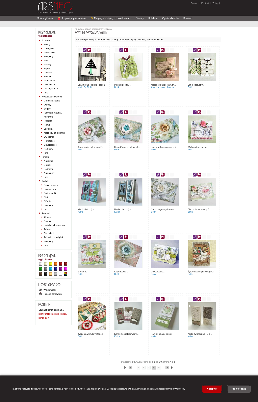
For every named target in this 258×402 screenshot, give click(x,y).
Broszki (47, 60)
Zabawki (48, 229)
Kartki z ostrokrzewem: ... (126, 334)
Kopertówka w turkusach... (127, 147)
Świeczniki (49, 137)
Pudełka (48, 121)
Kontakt (205, 3)
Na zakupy (49, 173)
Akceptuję (212, 389)
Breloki (47, 76)
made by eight (85, 87)
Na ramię (48, 161)
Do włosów (49, 84)
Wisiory (47, 64)
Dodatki (45, 181)
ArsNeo (79, 29)
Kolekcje (152, 18)
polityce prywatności (174, 389)
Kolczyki (48, 44)
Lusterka (48, 129)
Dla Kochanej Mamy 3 (198, 209)
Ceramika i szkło (52, 100)
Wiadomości (47, 290)
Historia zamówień (50, 294)
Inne (46, 92)
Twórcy (140, 18)
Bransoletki (49, 52)
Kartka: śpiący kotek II (161, 334)
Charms (48, 72)
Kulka (80, 212)
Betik (116, 87)
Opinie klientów (170, 18)
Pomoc (194, 3)
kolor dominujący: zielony (98, 29)
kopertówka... (121, 271)
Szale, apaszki (51, 185)
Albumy (47, 217)
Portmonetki (50, 193)
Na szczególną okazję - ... (163, 209)
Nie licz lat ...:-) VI (86, 209)
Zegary (47, 108)
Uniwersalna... (158, 271)
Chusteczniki (50, 145)
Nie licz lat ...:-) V (122, 209)
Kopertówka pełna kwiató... (91, 147)
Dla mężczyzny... (196, 85)
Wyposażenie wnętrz (52, 96)
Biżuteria (46, 40)
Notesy (47, 221)
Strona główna (45, 18)
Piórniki (47, 201)
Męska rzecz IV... (122, 85)
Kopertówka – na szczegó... (164, 147)
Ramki (47, 125)
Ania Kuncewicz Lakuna (163, 87)
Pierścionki (49, 80)
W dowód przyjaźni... (198, 147)
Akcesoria (46, 213)
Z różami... (83, 271)
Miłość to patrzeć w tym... (163, 85)
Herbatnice (49, 141)
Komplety (48, 56)
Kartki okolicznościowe (55, 225)
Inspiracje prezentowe (71, 18)
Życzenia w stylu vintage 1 (90, 334)
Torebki (45, 157)
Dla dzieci (49, 233)
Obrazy (47, 104)
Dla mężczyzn (51, 88)
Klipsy (47, 68)
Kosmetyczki (50, 189)
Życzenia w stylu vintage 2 (200, 271)
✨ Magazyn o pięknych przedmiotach (110, 18)
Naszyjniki (49, 48)
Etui (46, 197)
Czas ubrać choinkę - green (91, 85)
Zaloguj (216, 3)
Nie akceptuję (239, 389)
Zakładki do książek (53, 237)
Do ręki (47, 165)
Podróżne (48, 169)
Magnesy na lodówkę (54, 133)
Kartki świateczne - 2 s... (200, 334)
